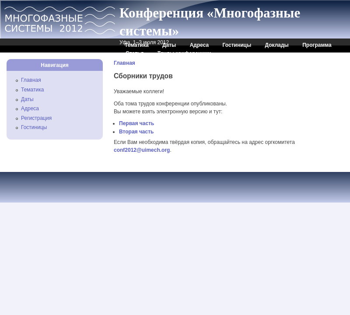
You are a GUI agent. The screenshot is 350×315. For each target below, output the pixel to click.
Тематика (137, 45)
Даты (169, 45)
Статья (135, 53)
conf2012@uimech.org (142, 150)
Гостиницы (237, 45)
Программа (317, 45)
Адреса (199, 45)
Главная (124, 63)
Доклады (277, 45)
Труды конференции (184, 53)
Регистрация (36, 118)
